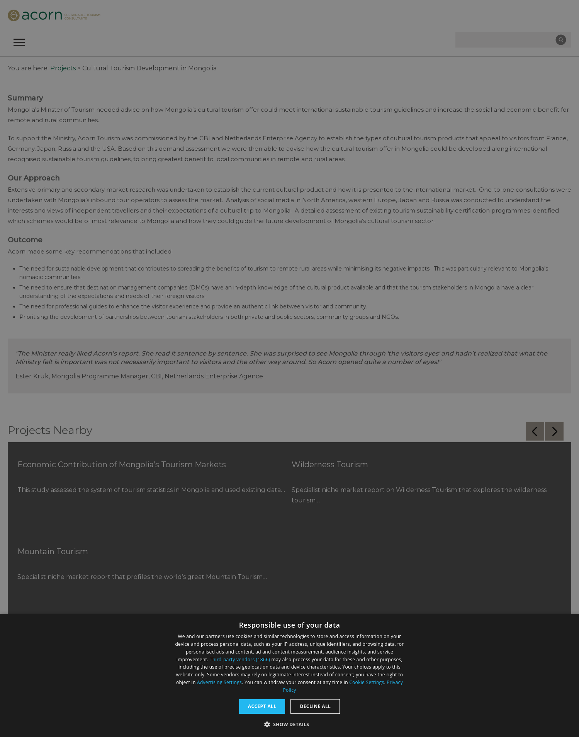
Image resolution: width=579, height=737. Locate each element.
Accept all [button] (262, 706)
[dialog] (289, 675)
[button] (289, 724)
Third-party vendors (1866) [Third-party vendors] (240, 659)
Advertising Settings (219, 682)
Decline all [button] (315, 706)
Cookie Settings (366, 682)
